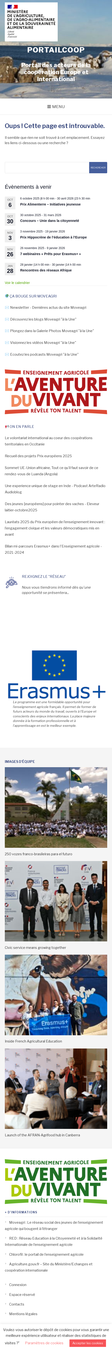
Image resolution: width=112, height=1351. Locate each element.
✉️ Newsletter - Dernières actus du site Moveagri (45, 307)
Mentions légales (23, 1314)
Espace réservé (22, 1295)
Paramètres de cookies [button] (44, 1343)
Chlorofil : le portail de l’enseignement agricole (46, 1254)
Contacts (16, 1304)
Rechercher (98, 167)
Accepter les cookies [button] (87, 1343)
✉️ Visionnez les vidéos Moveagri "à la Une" (40, 343)
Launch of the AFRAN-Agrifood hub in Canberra (42, 1135)
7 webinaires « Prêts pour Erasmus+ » (50, 254)
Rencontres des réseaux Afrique (46, 270)
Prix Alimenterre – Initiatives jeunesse (50, 204)
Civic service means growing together (35, 948)
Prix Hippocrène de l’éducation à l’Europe (53, 237)
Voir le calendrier (17, 283)
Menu (58, 106)
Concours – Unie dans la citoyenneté (49, 221)
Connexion (17, 1285)
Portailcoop (56, 49)
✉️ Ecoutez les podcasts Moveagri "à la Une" (42, 354)
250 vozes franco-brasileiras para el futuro (38, 854)
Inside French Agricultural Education (33, 1041)
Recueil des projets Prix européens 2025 (38, 456)
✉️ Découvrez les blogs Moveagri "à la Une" (40, 319)
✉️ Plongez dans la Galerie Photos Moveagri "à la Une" (49, 331)
